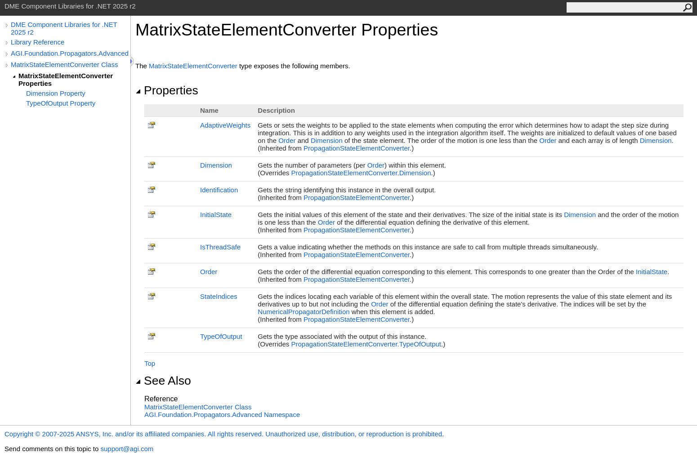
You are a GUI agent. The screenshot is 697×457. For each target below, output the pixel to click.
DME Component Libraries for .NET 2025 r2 (64, 28)
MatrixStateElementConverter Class (64, 64)
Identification (219, 190)
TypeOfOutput (221, 336)
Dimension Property (55, 93)
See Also (163, 380)
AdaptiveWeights (225, 125)
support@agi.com (126, 449)
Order (286, 140)
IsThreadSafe (220, 247)
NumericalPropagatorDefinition (303, 311)
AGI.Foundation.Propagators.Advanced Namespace (222, 414)
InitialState (216, 214)
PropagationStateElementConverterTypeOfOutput (366, 344)
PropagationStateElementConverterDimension (361, 173)
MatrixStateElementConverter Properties (65, 79)
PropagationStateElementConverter (357, 148)
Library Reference (37, 42)
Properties (166, 90)
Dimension (327, 140)
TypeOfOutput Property (60, 103)
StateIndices (218, 296)
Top (149, 363)
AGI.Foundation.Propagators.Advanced (70, 53)
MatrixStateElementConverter (193, 66)
